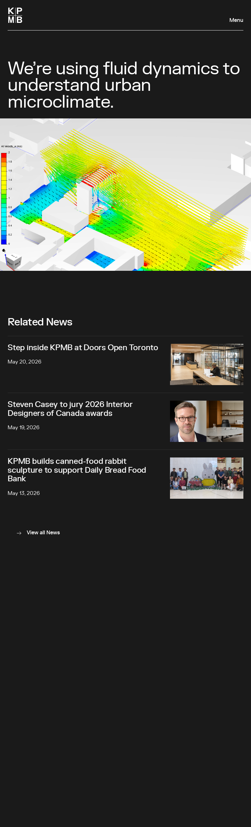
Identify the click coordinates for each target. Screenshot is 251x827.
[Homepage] (15, 15)
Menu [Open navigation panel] (236, 20)
